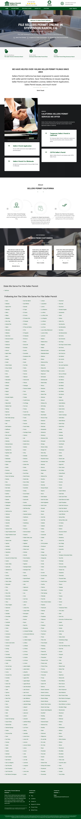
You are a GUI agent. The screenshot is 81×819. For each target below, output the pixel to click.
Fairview (25, 373)
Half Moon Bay (26, 508)
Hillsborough (26, 546)
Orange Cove (44, 555)
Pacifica (43, 584)
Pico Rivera (43, 631)
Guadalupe (25, 496)
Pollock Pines (44, 666)
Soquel (60, 487)
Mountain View (44, 461)
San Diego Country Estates (65, 344)
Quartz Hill (43, 683)
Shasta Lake (61, 458)
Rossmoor (61, 306)
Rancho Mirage (44, 698)
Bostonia (7, 470)
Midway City (44, 403)
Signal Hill (61, 464)
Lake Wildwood (26, 701)
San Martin (61, 382)
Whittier (60, 715)
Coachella (7, 622)
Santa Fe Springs (63, 414)
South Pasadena (62, 502)
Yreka (60, 765)
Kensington (25, 613)
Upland (60, 622)
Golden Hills (26, 464)
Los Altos (43, 312)
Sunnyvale (61, 546)
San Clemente (62, 338)
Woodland (61, 753)
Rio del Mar (43, 739)
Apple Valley (8, 353)
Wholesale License (26, 8)
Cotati (6, 663)
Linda (24, 753)
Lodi (24, 768)
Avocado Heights (9, 397)
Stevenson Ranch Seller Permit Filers (38, 56)
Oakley (42, 528)
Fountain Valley (26, 414)
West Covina (62, 686)
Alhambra (7, 318)
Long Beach (43, 303)
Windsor (61, 736)
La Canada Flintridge (27, 631)
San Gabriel (61, 356)
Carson (7, 555)
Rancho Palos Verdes (46, 704)
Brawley (7, 479)
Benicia (7, 438)
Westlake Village (63, 707)
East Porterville (8, 771)
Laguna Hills (26, 677)
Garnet (24, 449)
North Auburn (44, 496)
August (7, 391)
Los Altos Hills (44, 315)
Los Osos (43, 327)
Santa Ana (61, 400)
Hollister (25, 552)
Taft (60, 552)
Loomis (42, 306)
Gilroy (24, 452)
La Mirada (25, 645)
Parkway (43, 610)
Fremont (25, 423)
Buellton (7, 493)
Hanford (25, 511)
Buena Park (8, 496)
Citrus (6, 601)
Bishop (7, 455)
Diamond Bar (8, 724)
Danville (7, 701)
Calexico (7, 508)
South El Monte (62, 490)
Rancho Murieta (44, 701)
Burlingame (8, 502)
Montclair (43, 426)
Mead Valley (44, 382)
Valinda (60, 628)
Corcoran (7, 645)
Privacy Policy (34, 807)
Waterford (61, 675)
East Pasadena (8, 768)
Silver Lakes (62, 467)
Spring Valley (62, 517)
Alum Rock (7, 335)
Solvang (60, 479)
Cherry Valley (8, 581)
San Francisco (62, 353)
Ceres (6, 572)
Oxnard (42, 578)
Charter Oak (8, 578)
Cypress (7, 692)
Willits (60, 724)
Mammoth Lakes (45, 350)
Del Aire (7, 707)
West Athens (62, 680)
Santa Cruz (61, 411)
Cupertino (7, 686)
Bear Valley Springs (9, 417)
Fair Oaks (25, 365)
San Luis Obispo (62, 373)
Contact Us (37, 8)
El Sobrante (25, 335)
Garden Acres (26, 441)
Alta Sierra (7, 330)
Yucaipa (60, 771)
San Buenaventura (63, 333)
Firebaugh (25, 385)
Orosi (42, 569)
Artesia (7, 371)
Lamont (25, 715)
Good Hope (25, 473)
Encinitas (25, 347)
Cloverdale (7, 616)
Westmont (61, 713)
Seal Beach (61, 444)
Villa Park (61, 648)
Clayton (7, 610)
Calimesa (7, 514)
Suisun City (61, 540)
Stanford (61, 525)
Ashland (7, 376)
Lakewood (25, 713)
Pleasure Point (44, 660)
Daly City (7, 695)
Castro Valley (8, 563)
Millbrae (43, 409)
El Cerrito (25, 315)
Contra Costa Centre (10, 642)
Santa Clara (61, 406)
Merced (43, 400)
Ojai (42, 540)
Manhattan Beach (45, 353)
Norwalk (43, 508)
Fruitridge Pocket (27, 432)
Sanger (60, 397)
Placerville (43, 651)
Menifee (43, 391)
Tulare (60, 599)
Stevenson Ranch (63, 531)
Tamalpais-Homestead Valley (65, 555)
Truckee (60, 596)
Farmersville (26, 379)
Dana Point (7, 698)
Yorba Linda (61, 759)
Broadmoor (7, 490)
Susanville (61, 549)
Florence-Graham (27, 388)
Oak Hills (43, 517)
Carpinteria (7, 552)
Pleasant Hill (44, 654)
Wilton (60, 733)
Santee (60, 429)
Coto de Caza (8, 666)
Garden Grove (26, 444)
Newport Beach (44, 487)
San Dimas (61, 347)
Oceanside (43, 534)
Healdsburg (26, 523)
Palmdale (43, 596)
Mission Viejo (44, 417)
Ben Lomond (8, 435)
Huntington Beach (27, 566)
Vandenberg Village (63, 639)
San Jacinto (61, 359)
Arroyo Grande (8, 368)
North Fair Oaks (44, 499)
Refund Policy (34, 810)
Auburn (7, 388)
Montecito (43, 432)
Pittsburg (43, 645)
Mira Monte (43, 414)
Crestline (7, 677)
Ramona (43, 686)
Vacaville (61, 625)
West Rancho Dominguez (64, 698)
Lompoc (43, 300)
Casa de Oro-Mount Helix (11, 558)
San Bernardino (62, 327)
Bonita (6, 467)
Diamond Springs (9, 727)
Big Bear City (8, 449)
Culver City (7, 683)
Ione (24, 593)
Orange (42, 552)
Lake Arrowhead (27, 686)
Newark (42, 482)
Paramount (43, 607)
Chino (6, 590)
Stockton (61, 534)
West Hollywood (62, 689)
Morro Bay (43, 452)
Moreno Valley (44, 447)
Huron (24, 572)
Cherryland (7, 584)
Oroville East (44, 575)
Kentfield (25, 616)
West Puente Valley (63, 695)
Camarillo (7, 523)
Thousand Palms (62, 581)
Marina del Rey (44, 362)
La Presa (25, 651)
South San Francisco (63, 505)
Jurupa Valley (26, 610)
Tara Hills (61, 558)
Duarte (6, 745)
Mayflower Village (45, 371)
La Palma (25, 648)
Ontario (42, 549)
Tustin (60, 604)
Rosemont (61, 300)
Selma (60, 452)
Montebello (43, 429)
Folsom (25, 394)
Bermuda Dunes (9, 444)
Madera (42, 338)
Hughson (25, 563)
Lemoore (25, 742)
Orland (42, 566)
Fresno (24, 429)
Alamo (6, 312)
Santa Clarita (62, 409)
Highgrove (25, 540)
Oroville (43, 572)
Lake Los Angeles (27, 695)
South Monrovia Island (64, 499)
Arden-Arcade (8, 365)
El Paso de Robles (27, 327)
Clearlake (7, 613)
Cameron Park (8, 528)
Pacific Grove (44, 581)
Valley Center (62, 637)
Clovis (6, 619)
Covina (7, 672)
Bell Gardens (8, 426)
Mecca (42, 385)
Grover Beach (26, 493)
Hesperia (25, 534)
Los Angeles (44, 318)
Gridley (24, 490)
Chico (6, 587)
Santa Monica (62, 420)
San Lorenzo (62, 371)
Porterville (43, 675)
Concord (7, 639)
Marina (42, 359)
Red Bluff (43, 713)
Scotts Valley (62, 441)
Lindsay (25, 756)
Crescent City (8, 675)
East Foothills (8, 756)
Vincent (60, 651)
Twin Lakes (61, 610)
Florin (24, 391)
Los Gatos (43, 324)
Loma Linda (26, 771)
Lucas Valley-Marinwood (46, 330)
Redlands (43, 718)
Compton (7, 637)
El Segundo (25, 333)
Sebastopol (61, 449)
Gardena (25, 447)
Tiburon (60, 584)
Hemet (24, 525)
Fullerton (25, 435)
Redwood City (44, 724)
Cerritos (7, 575)
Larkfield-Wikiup (27, 721)
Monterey (43, 435)
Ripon (42, 748)
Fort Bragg (25, 403)
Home (6, 8)
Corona (7, 651)
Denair (6, 715)
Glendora (25, 458)
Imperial (25, 575)
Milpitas (43, 411)
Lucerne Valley (44, 333)
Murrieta (43, 464)
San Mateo (61, 385)
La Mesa (25, 642)
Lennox (25, 748)
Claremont (7, 607)
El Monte (25, 324)
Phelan (42, 628)
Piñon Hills (43, 639)
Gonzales (25, 470)
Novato (42, 511)
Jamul (24, 604)
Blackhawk (7, 458)
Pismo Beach (44, 642)
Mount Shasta (44, 455)
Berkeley (7, 441)
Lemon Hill (25, 739)
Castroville (7, 566)
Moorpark (43, 441)
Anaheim (7, 341)
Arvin (6, 373)
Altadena (7, 333)
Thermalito (61, 575)
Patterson (43, 619)
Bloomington (8, 461)
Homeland (25, 561)
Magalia (43, 344)
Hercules (25, 528)
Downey (7, 742)
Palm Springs (44, 593)
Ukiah (60, 613)
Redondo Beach (44, 721)
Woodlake (61, 751)
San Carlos (61, 335)
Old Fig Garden (44, 543)
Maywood (43, 373)
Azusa (6, 400)
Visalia (60, 657)
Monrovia (43, 423)
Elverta (24, 341)
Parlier (42, 613)
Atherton (7, 382)
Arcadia (7, 359)
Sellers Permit (15, 8)
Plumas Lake (44, 663)
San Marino (61, 379)
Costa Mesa (8, 660)
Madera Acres (44, 341)
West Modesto (62, 692)
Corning (7, 648)
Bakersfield (8, 403)
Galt (24, 438)
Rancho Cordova (44, 692)
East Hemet (8, 759)
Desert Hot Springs (9, 718)
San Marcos (61, 376)
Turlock (60, 601)
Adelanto (7, 303)
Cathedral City (8, 569)
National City (44, 476)
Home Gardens (26, 558)
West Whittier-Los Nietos (64, 704)
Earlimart (7, 753)
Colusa (7, 631)
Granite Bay (25, 479)
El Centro (25, 312)
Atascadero (8, 379)
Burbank (7, 499)
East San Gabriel (27, 300)
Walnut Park (61, 669)
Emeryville (25, 344)
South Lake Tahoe (63, 496)
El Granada (25, 321)
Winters (60, 742)
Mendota (43, 388)
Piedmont (43, 634)
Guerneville (25, 499)
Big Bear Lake (8, 452)
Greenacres (25, 485)
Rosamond (43, 768)
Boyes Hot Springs (9, 476)
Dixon (6, 736)
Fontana (25, 397)
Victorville (61, 642)
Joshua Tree (26, 607)
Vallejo (60, 634)
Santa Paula (61, 423)
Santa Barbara (62, 403)
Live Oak (25, 759)
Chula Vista (8, 599)
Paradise (43, 604)
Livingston (25, 765)
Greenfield (25, 487)
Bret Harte (7, 487)
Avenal (7, 394)
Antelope (7, 347)
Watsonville (61, 677)
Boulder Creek (8, 473)
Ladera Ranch (26, 669)
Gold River (25, 461)
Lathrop (25, 730)
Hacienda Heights (27, 505)
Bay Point (7, 414)
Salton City (61, 321)
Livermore (25, 762)
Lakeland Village (27, 704)
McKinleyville (44, 379)
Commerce (7, 634)
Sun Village (61, 543)
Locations (46, 8)
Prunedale (43, 680)
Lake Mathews (26, 698)
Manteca (43, 356)
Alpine (6, 327)
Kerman (25, 619)
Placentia (43, 648)
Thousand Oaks (62, 578)
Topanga (61, 587)
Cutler (6, 689)
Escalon (25, 350)
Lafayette (25, 672)
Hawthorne (25, 517)
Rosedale (43, 771)
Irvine (24, 596)
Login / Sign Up (73, 8)
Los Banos (43, 321)
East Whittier (26, 303)
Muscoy (43, 467)
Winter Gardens (62, 739)
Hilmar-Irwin (26, 549)
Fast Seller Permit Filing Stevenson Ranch (64, 56)
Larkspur (25, 724)
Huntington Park (26, 569)
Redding (43, 715)
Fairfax (24, 368)
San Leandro (62, 368)
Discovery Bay (8, 733)
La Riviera (25, 660)
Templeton (61, 572)
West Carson (62, 683)
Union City (61, 616)
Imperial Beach (26, 578)
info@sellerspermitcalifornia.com (61, 796)
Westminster (62, 710)
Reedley (43, 727)
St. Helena (61, 523)
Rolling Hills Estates (45, 765)
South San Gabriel (63, 508)
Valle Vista (61, 631)
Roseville (61, 303)
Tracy (60, 593)
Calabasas (7, 505)
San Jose (61, 362)
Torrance (61, 590)
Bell (6, 423)
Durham (7, 751)
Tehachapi (61, 561)
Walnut (60, 663)
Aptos (6, 356)
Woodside (61, 756)
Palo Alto (43, 599)
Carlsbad (7, 546)
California (6, 290)
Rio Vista (43, 745)
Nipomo (43, 490)
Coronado (7, 654)
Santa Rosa (61, 426)
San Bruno (61, 330)
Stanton (60, 528)
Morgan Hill (43, 449)
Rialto (42, 730)
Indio (24, 584)
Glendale (25, 455)
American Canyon (9, 338)
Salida (60, 315)
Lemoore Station (27, 745)
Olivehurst (43, 546)
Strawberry (61, 537)
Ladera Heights (26, 666)
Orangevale (43, 558)
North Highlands (44, 502)
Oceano (42, 531)
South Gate (61, 493)
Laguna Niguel (26, 680)
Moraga (42, 444)
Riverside (43, 753)
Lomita (24, 774)
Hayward (25, 520)
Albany (7, 315)
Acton (6, 300)
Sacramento (61, 312)
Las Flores (25, 727)
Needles (43, 479)
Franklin (25, 420)
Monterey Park (44, 438)
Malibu (42, 347)
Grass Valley (26, 482)
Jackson (25, 601)
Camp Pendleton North (10, 531)
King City (25, 625)
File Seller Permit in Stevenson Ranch (13, 56)
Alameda (7, 309)
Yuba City (61, 768)
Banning (7, 409)
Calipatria (7, 517)
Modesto (43, 420)
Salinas (60, 318)
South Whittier (62, 514)
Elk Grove (25, 338)
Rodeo (42, 759)
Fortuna (25, 409)
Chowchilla (7, 596)
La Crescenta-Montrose (28, 634)
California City (8, 511)
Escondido (25, 353)
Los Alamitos (44, 309)
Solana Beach (62, 473)
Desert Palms (8, 721)
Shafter (60, 455)
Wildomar (61, 718)
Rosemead (43, 774)
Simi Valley (61, 470)
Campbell (7, 537)
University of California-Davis (65, 619)
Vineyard (61, 654)
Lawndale (25, 733)
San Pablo (61, 388)
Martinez (43, 365)
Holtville (25, 555)
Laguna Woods (26, 683)
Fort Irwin (25, 406)
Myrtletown (43, 470)
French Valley (26, 426)
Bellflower (7, 429)
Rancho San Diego (45, 707)
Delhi (6, 713)
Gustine (25, 502)
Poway (42, 677)
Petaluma (43, 625)
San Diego (61, 341)
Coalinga (7, 625)
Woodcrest (61, 748)
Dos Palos (7, 739)
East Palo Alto (8, 765)
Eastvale (25, 306)
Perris (42, 622)
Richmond (43, 733)
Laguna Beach (26, 675)
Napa (42, 473)
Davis (6, 704)
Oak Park (43, 520)
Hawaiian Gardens (27, 514)
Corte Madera (8, 657)
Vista (60, 660)
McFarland (43, 376)
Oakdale (43, 523)
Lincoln (25, 751)
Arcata (6, 362)
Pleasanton (43, 657)
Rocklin (42, 756)
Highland (25, 543)
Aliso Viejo (7, 321)
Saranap (60, 432)
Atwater (7, 385)
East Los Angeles (9, 762)
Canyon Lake (8, 540)
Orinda (42, 563)
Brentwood (7, 485)
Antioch (7, 350)
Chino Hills (7, 593)
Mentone (43, 397)
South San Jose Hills (63, 511)
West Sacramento (63, 701)
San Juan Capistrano (63, 365)
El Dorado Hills (26, 318)
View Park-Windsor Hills (64, 645)
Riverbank (43, 751)
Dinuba (7, 730)
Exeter (24, 362)
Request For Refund (35, 804)
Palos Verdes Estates (46, 601)
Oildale (42, 537)
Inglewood (25, 587)
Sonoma (61, 482)
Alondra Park (8, 324)
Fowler (24, 417)
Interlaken (25, 590)
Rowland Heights (63, 309)
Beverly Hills (8, 447)
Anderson (7, 344)
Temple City (61, 569)
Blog (32, 795)
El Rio (24, 330)
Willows (60, 730)
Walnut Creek (62, 666)
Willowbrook (62, 727)
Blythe (6, 464)
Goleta (24, 467)
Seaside (61, 447)
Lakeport (25, 707)
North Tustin (44, 505)
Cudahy (7, 680)
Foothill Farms (26, 400)
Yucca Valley (62, 774)
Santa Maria (61, 417)
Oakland (43, 525)
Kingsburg (25, 628)
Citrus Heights (8, 604)
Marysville (43, 368)
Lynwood (43, 335)
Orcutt (42, 561)
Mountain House (44, 458)
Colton (6, 628)
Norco (42, 493)
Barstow (7, 411)
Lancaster (25, 718)
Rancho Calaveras (45, 689)
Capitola (7, 543)
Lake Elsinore (26, 689)
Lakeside (25, 710)
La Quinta (25, 657)
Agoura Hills (8, 306)
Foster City (25, 411)
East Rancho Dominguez (10, 774)
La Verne (25, 663)
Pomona (43, 669)
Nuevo (42, 514)
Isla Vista (25, 599)
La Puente (25, 654)
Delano (7, 710)
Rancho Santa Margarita (46, 710)
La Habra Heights (27, 639)
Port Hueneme (44, 672)
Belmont (7, 432)
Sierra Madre (62, 461)
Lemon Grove (26, 736)
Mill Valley (43, 406)
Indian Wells (26, 581)
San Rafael (61, 391)
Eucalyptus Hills (27, 356)
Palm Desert (44, 590)
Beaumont (7, 420)
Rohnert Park (44, 762)
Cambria (7, 525)
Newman (43, 485)
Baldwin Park (8, 406)
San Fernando (62, 350)
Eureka (24, 359)
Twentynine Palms (63, 607)
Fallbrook (25, 376)
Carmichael (7, 549)
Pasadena (43, 616)
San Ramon (61, 394)
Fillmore (25, 382)
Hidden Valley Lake (27, 537)
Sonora (60, 485)
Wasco (60, 672)
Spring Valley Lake (63, 520)
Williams (61, 721)
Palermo (43, 587)
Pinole (42, 637)
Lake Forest (26, 692)
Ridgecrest (43, 736)
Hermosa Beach (26, 531)
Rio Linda (43, 742)
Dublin (6, 748)
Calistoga (7, 520)
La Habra (25, 637)
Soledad (61, 476)
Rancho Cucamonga (45, 695)
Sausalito (61, 438)
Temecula (61, 563)
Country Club (8, 669)
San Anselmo (62, 324)
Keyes (24, 622)
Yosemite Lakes (62, 762)
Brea (6, 482)
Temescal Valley (62, 566)
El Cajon (25, 309)
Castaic (7, 561)
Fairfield (25, 371)
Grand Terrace (26, 476)
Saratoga (61, 435)
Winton (60, 745)
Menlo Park (43, 394)
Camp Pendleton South (10, 534)
